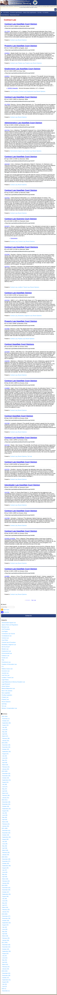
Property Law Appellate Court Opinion (21, 46)
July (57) (4, 955)
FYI (3, 666)
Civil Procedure (14, 91)
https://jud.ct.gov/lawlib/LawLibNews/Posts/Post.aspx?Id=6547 (20, 28)
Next (32, 600)
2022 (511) (4, 799)
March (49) (5, 850)
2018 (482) (4, 914)
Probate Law (21, 63)
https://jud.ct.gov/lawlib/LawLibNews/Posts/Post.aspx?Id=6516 (20, 101)
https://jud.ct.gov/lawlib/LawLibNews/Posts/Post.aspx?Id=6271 (20, 515)
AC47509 (7, 254)
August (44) (5, 725)
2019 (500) (4, 885)
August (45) (5, 810)
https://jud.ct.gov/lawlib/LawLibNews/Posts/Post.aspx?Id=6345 (20, 348)
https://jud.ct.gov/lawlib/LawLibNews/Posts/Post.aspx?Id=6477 (20, 160)
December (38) (6, 802)
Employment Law (31, 91)
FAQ (3, 660)
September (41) (6, 979)
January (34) (5, 969)
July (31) (4, 984)
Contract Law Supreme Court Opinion (21, 219)
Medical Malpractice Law (8, 688)
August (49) (5, 839)
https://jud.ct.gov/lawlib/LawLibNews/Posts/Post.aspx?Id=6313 (20, 420)
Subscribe (6, 612)
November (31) (6, 804)
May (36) (4, 846)
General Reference (5, 14)
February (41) (6, 824)
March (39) (5, 936)
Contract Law (13, 40)
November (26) (6, 775)
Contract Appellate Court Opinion (19, 416)
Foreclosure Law (6, 662)
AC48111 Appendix (13, 88)
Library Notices (6, 686)
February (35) (6, 852)
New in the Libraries (7, 690)
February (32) (6, 909)
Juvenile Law (5, 673)
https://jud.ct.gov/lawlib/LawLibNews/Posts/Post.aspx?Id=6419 (20, 223)
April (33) (4, 734)
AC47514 (7, 266)
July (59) (4, 841)
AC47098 (7, 518)
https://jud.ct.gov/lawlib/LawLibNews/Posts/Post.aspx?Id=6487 (20, 127)
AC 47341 (7, 31)
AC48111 (7, 76)
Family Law (5, 657)
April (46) (4, 876)
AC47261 (7, 492)
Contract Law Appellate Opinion (18, 293)
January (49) (5, 940)
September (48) (6, 837)
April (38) (4, 762)
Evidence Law (5, 655)
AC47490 (7, 423)
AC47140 (7, 445)
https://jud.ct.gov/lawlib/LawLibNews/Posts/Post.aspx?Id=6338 (20, 385)
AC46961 (7, 576)
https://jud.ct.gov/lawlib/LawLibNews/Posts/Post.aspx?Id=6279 (20, 489)
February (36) (6, 795)
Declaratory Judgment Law (25, 315)
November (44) (6, 889)
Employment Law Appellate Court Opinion (22, 69)
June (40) (4, 872)
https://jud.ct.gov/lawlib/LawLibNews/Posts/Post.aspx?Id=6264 (20, 535)
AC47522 (7, 197)
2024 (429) (4, 742)
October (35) (5, 863)
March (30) (5, 879)
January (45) (5, 769)
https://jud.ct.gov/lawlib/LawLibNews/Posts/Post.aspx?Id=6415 (20, 251)
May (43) (4, 903)
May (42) (4, 874)
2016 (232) (4, 971)
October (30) (5, 778)
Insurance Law (5, 671)
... (30, 600)
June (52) (4, 958)
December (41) (6, 830)
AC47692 (7, 328)
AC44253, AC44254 (10, 538)
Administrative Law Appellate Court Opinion (23, 123)
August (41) (5, 753)
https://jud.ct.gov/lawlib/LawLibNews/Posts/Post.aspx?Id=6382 (20, 297)
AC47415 (7, 300)
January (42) (5, 740)
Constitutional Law (6, 635)
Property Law (28, 63)
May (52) (4, 960)
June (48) (4, 815)
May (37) (4, 789)
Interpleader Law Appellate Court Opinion (22, 485)
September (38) (6, 865)
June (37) (4, 786)
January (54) (5, 826)
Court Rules (5, 640)
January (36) (5, 883)
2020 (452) (4, 857)
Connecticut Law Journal (8, 633)
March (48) (5, 821)
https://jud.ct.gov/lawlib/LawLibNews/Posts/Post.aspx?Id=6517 (20, 73)
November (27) (6, 861)
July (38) (4, 784)
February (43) (6, 881)
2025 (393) (4, 716)
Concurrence (14, 238)
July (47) (4, 870)
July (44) (4, 756)
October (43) (5, 949)
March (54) (5, 907)
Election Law (5, 649)
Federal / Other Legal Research (29, 12)
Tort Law (29, 456)
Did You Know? (6, 646)
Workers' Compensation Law (9, 708)
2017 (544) (4, 942)
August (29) (5, 868)
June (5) (4, 986)
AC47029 (7, 351)
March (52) (5, 964)
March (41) (5, 793)
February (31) (6, 767)
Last (35, 600)
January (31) (5, 797)
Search (4, 604)
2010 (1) (4, 988)
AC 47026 (7, 104)
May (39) (4, 731)
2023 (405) (4, 771)
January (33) (5, 854)
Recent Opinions (22, 40)
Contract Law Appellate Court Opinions (21, 247)
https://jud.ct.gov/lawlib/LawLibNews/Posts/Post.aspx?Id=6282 (20, 466)
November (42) (6, 947)
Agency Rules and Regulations (10, 624)
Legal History (5, 679)
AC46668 (7, 388)
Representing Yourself (14, 14)
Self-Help (4, 704)
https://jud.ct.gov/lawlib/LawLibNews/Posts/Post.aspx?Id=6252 (20, 573)
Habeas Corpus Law (7, 668)
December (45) (6, 944)
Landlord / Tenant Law (24, 287)
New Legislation (6, 693)
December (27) (6, 916)
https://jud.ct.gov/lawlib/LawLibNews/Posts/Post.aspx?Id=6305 (20, 441)
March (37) (5, 736)
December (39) (6, 859)
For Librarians (45, 12)
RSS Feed (6, 609)
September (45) (6, 894)
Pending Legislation (7, 695)
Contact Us (28, 615)
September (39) (6, 723)
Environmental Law (7, 653)
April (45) (4, 962)
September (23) (6, 780)
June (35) (4, 729)
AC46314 (7, 53)
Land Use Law (5, 675)
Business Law (14, 241)
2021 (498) (4, 828)
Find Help (39, 12)
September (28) (6, 751)
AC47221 (7, 469)
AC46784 (7, 361)
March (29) (5, 764)
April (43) (4, 819)
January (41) (5, 911)
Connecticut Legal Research (16, 12)
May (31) (4, 760)
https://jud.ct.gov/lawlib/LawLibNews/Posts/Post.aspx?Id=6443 (20, 194)
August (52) (5, 953)
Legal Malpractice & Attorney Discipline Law (13, 682)
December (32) (6, 773)
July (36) (4, 813)
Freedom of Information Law (9, 664)
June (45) (4, 758)
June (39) (4, 843)
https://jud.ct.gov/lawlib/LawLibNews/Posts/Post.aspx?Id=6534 (20, 50)
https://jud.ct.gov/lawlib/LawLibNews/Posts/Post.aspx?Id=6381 (20, 325)
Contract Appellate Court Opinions (19, 344)
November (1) (6, 718)
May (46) (4, 817)
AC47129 (7, 164)
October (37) (5, 720)
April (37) (4, 905)
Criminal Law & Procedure (9, 642)
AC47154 (7, 130)
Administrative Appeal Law (17, 151)
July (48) (4, 727)
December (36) (6, 745)
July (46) (4, 898)
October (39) (5, 806)
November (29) (6, 747)
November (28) (6, 975)
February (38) (6, 738)
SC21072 (7, 226)
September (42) (6, 808)
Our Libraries (6, 12)
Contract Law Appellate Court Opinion (21, 24)
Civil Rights (5, 631)
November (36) (6, 918)
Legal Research (6, 684)
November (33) (6, 832)
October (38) (5, 835)
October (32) (5, 749)
